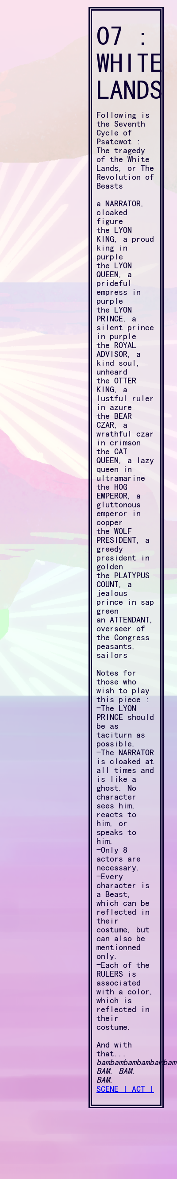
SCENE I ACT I (125, 1088)
